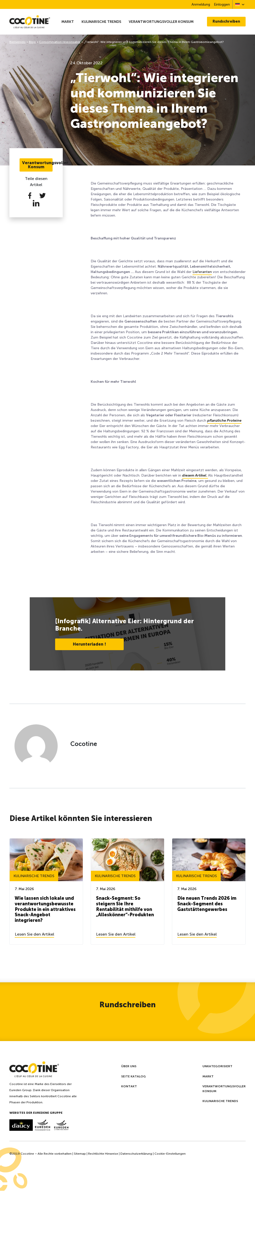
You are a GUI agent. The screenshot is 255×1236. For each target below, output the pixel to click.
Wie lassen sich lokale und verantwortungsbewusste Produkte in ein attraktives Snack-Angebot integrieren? (45, 909)
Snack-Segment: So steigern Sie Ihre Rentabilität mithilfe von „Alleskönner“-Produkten (125, 906)
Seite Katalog (133, 1076)
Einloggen (222, 4)
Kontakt (129, 1086)
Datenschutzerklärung (136, 1153)
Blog (32, 42)
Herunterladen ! (89, 644)
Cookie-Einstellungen (170, 1153)
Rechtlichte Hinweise (103, 1153)
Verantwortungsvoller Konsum (161, 22)
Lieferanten (202, 272)
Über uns (128, 1066)
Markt (67, 22)
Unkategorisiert (217, 1066)
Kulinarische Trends (101, 22)
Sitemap (80, 1153)
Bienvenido (17, 42)
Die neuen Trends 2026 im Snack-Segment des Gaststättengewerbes (206, 903)
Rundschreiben (226, 21)
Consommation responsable (60, 42)
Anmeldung (201, 4)
